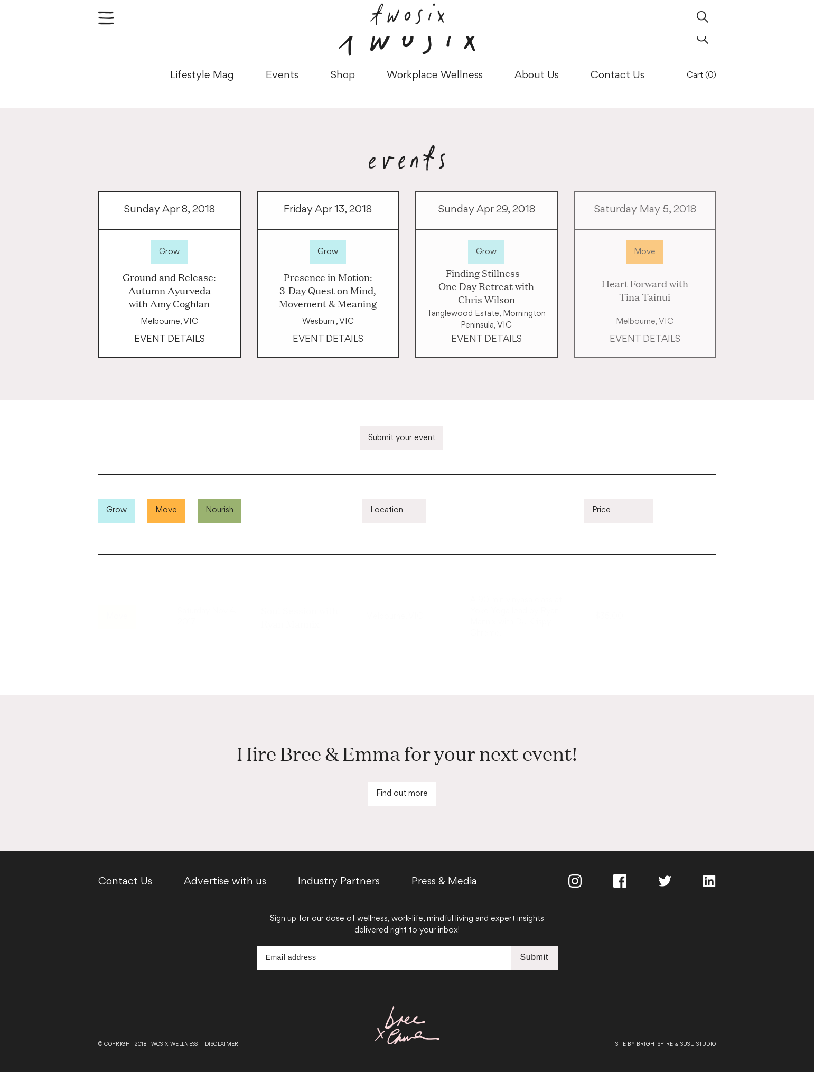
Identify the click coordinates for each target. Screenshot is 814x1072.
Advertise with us (225, 882)
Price (601, 511)
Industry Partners (339, 882)
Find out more (402, 794)
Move (645, 252)
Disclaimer (222, 1044)
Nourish (219, 511)
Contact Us (617, 75)
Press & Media (444, 882)
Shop (342, 75)
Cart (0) (701, 76)
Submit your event (401, 438)
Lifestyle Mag (202, 75)
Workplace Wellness (435, 75)
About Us (536, 75)
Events (282, 75)
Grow (169, 252)
